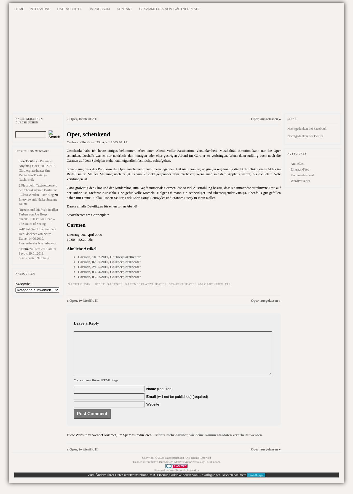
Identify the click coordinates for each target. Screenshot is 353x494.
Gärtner (115, 284)
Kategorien (23, 283)
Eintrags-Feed (300, 169)
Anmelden (297, 164)
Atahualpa (192, 478)
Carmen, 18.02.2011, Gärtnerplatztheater (109, 257)
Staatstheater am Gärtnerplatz (200, 284)
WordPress (175, 478)
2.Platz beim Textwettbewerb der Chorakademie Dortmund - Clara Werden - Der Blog (38, 190)
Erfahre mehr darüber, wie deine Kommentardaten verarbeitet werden (207, 443)
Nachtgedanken (174, 466)
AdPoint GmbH (29, 229)
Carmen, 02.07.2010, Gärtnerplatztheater (109, 262)
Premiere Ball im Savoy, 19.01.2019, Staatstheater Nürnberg (37, 253)
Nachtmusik (79, 284)
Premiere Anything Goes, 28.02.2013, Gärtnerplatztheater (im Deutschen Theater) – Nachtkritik (37, 170)
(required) (159, 397)
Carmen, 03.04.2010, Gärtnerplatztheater (109, 272)
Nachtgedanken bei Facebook (307, 129)
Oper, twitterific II (83, 119)
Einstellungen (256, 483)
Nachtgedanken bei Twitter (305, 136)
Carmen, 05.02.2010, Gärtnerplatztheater (109, 277)
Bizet (100, 284)
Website (152, 413)
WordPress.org (300, 181)
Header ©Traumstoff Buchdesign (153, 470)
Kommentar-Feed (302, 175)
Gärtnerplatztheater (146, 284)
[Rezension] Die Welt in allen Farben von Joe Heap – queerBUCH (38, 214)
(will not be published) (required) (177, 405)
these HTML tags (105, 388)
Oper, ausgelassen (264, 119)
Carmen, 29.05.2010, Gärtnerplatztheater (109, 267)
